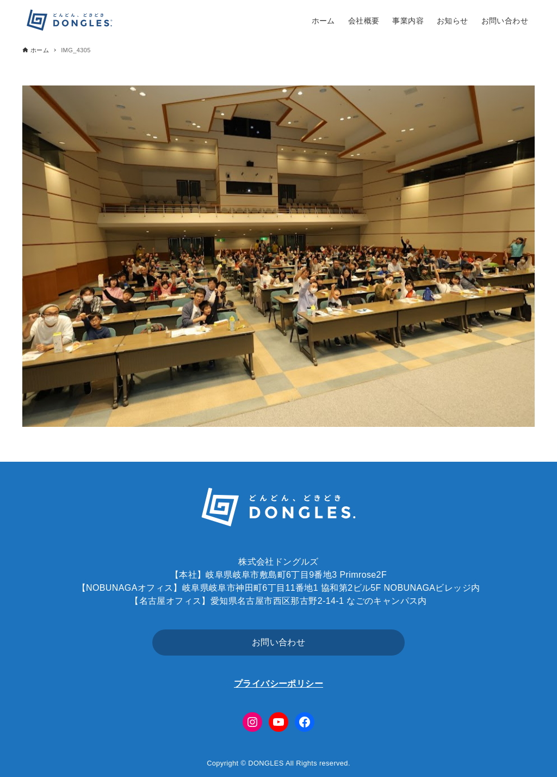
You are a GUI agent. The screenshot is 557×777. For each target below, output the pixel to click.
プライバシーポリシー (278, 683)
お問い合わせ (278, 642)
